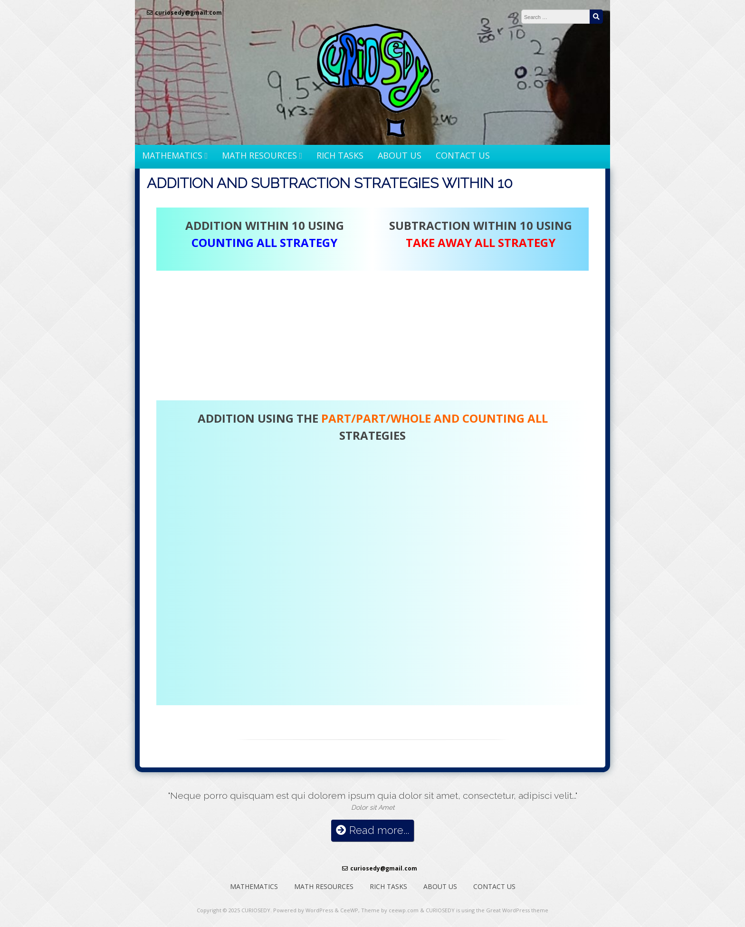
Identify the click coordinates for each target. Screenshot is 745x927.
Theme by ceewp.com (390, 910)
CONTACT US (463, 155)
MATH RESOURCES (259, 155)
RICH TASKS (339, 155)
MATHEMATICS (172, 155)
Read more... (372, 830)
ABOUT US (399, 155)
